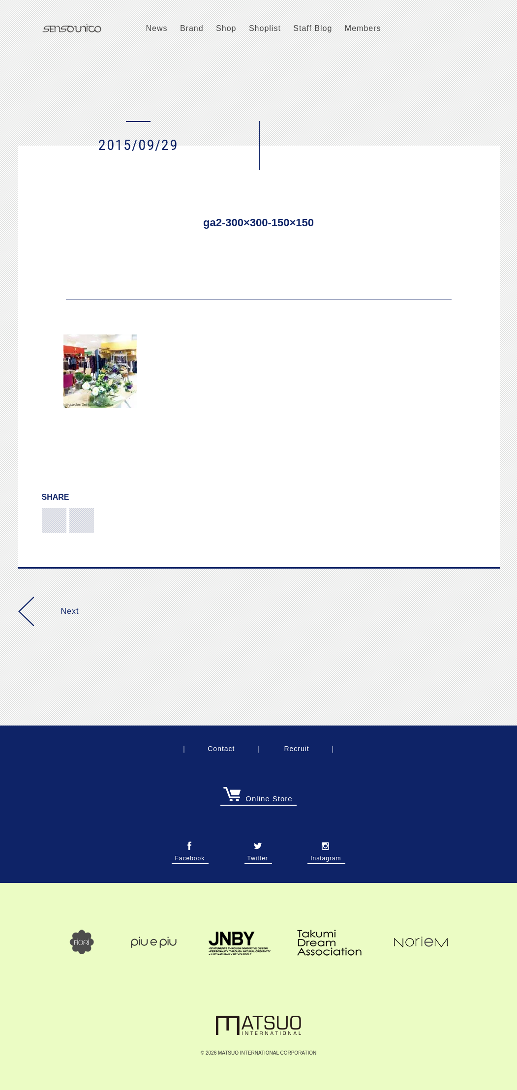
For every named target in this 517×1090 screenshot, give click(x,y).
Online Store (257, 798)
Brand (192, 28)
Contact (221, 749)
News (156, 28)
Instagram (325, 855)
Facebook (190, 855)
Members (363, 28)
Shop (226, 28)
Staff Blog (312, 28)
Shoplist (265, 28)
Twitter (257, 855)
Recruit (296, 749)
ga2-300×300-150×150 (258, 222)
